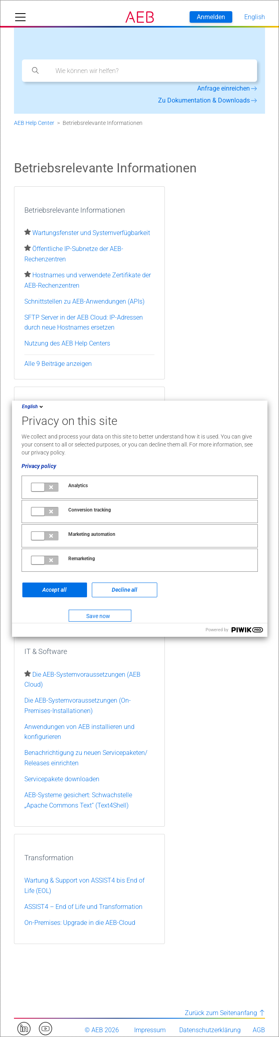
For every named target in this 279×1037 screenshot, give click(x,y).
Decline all (124, 590)
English (33, 406)
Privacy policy (39, 466)
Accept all (54, 590)
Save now (98, 616)
